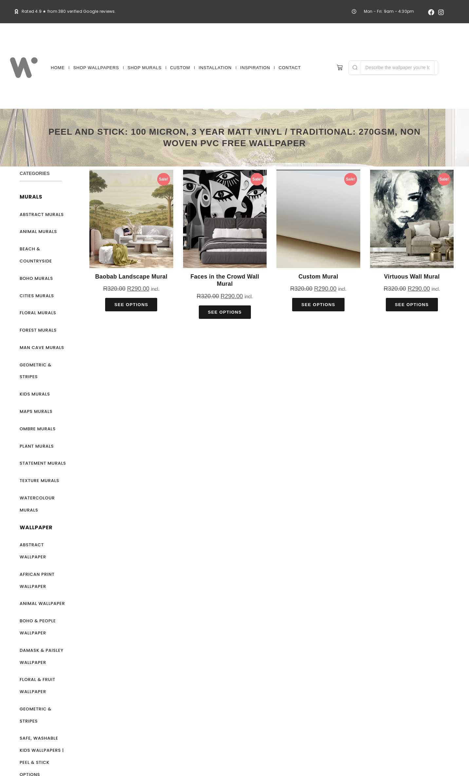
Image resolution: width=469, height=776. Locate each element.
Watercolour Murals (37, 504)
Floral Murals (38, 313)
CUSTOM (180, 67)
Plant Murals (37, 446)
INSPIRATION (255, 67)
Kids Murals (35, 394)
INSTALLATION (215, 67)
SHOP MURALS (144, 67)
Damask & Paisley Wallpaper (42, 656)
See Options (131, 304)
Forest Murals (38, 330)
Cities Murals (37, 296)
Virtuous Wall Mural (412, 276)
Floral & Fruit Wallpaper (37, 685)
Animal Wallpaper (42, 603)
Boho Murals (36, 278)
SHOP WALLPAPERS (96, 67)
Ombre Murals (38, 429)
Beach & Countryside (36, 255)
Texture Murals (39, 480)
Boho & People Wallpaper (38, 627)
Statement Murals (43, 463)
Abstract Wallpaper (33, 551)
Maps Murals (36, 411)
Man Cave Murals (42, 347)
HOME (58, 67)
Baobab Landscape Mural (131, 276)
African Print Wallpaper (37, 580)
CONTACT (290, 67)
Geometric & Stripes (35, 371)
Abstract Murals (42, 214)
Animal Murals (38, 231)
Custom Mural (318, 276)
